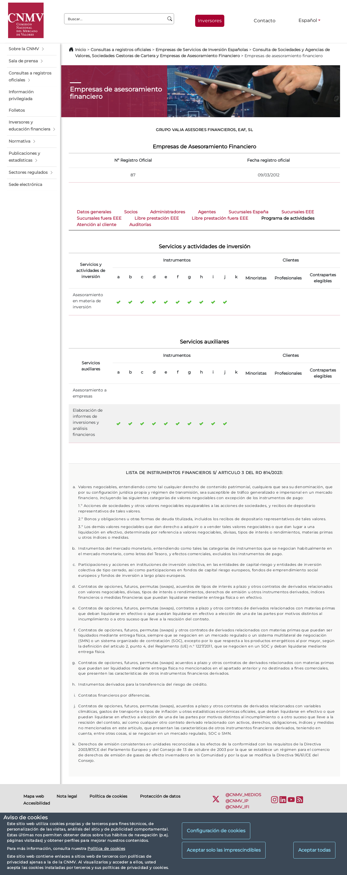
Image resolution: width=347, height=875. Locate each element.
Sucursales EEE (297, 211)
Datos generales (94, 211)
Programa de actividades (287, 218)
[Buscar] (170, 18)
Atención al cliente (96, 224)
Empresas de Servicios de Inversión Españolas (202, 49)
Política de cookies (106, 848)
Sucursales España (248, 211)
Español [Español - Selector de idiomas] (308, 20)
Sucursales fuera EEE (99, 218)
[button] (32, 49)
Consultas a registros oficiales (121, 49)
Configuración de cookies (216, 830)
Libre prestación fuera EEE (220, 218)
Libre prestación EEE (157, 218)
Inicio (80, 49)
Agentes (207, 211)
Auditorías (140, 224)
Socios (130, 211)
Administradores (167, 211)
